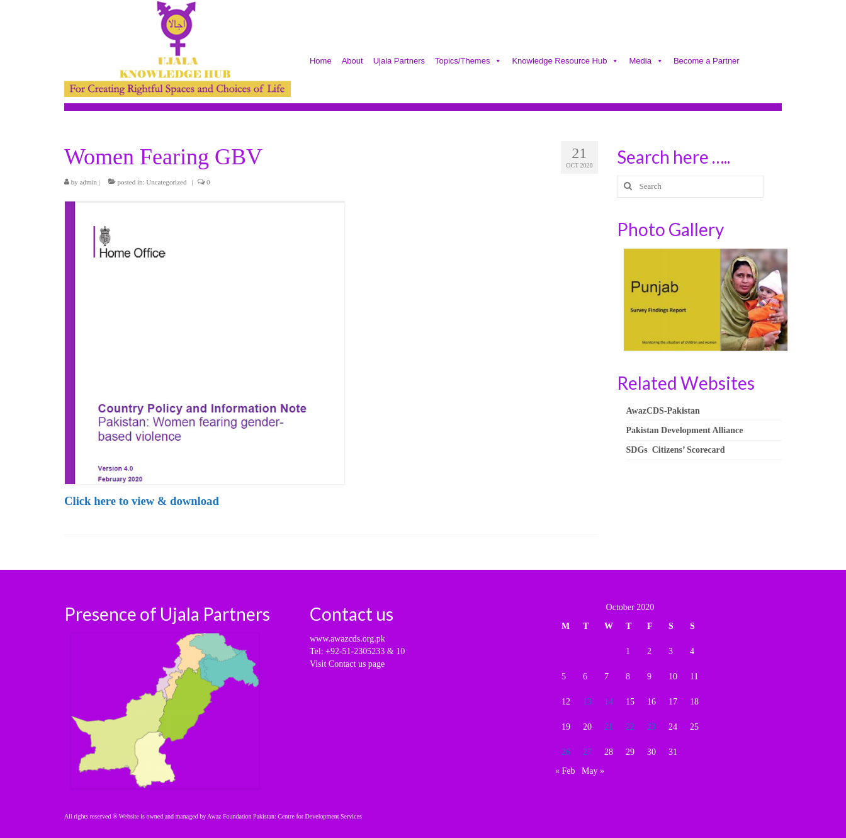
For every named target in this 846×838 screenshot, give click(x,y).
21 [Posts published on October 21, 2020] (608, 727)
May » (593, 771)
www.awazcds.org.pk (347, 638)
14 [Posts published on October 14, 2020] (608, 701)
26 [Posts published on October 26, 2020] (565, 752)
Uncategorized (166, 182)
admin (89, 182)
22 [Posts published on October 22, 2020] (630, 727)
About (352, 61)
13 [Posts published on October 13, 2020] (587, 701)
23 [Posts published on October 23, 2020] (651, 727)
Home (321, 61)
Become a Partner (707, 61)
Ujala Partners (399, 61)
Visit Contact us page (347, 664)
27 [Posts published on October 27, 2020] (587, 752)
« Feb (565, 771)
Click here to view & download (141, 500)
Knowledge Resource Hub (565, 61)
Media (646, 61)
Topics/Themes (468, 61)
